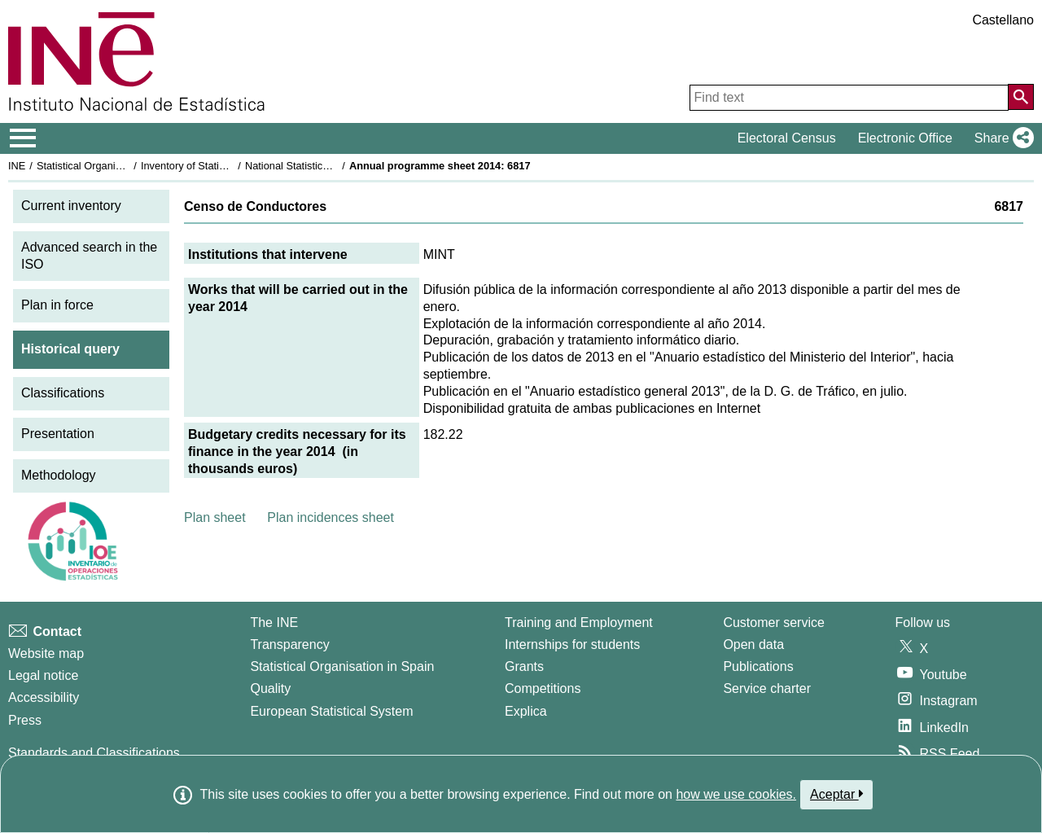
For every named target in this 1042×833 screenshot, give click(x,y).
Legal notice (43, 675)
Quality (270, 688)
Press (25, 720)
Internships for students (572, 644)
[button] (1001, 138)
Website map (46, 653)
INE (16, 166)
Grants (524, 666)
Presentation (57, 434)
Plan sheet (215, 517)
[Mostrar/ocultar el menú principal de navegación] (23, 138)
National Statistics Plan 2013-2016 (325, 166)
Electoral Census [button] (787, 138)
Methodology (58, 475)
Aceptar (836, 794)
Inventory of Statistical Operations (218, 166)
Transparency (289, 644)
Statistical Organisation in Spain (110, 166)
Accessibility (43, 697)
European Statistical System (331, 711)
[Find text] (849, 98)
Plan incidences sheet (330, 517)
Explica (526, 711)
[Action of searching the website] (1021, 97)
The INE (274, 622)
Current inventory (71, 206)
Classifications (62, 393)
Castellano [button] (1003, 20)
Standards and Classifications (94, 753)
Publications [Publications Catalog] (758, 666)
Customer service (773, 622)
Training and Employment (579, 622)
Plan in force (57, 305)
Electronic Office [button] (905, 138)
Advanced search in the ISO (89, 255)
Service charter (767, 688)
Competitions (542, 688)
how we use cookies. (736, 794)
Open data (753, 644)
